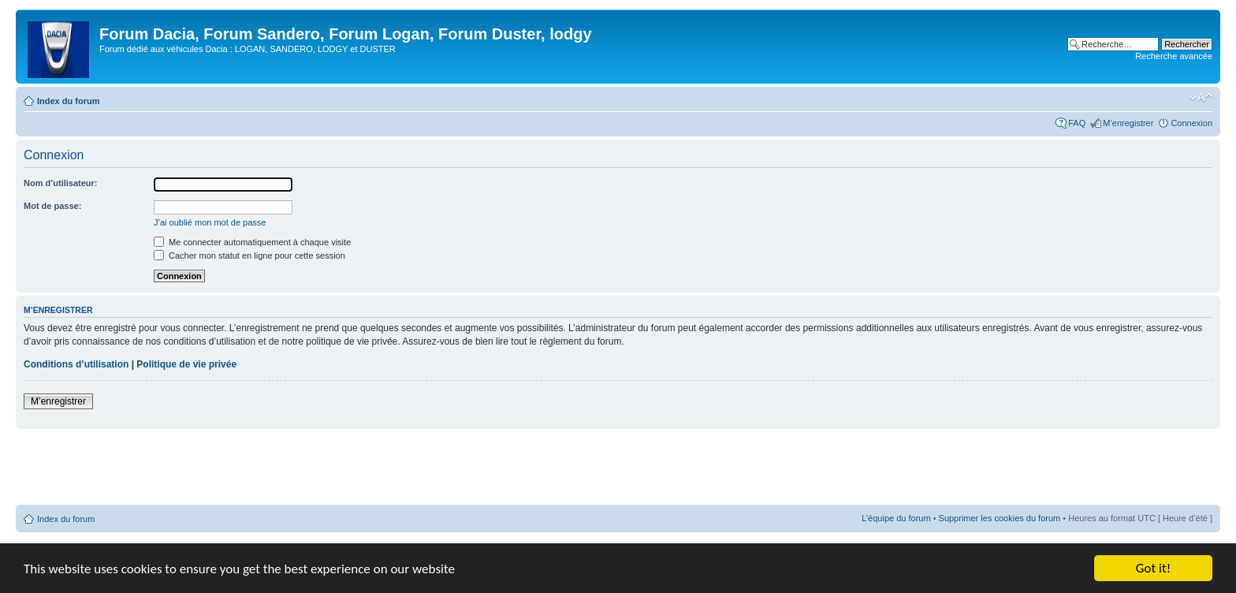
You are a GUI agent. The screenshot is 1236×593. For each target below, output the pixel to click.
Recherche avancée (1173, 56)
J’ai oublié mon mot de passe (210, 222)
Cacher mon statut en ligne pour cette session (249, 255)
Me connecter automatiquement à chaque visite (252, 242)
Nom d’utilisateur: (61, 183)
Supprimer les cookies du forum (1000, 518)
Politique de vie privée (186, 364)
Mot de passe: (52, 206)
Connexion (1191, 123)
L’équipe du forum (896, 518)
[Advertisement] (618, 467)
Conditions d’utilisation (76, 364)
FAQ (1076, 123)
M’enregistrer (1128, 123)
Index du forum (68, 101)
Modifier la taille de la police (1200, 98)
